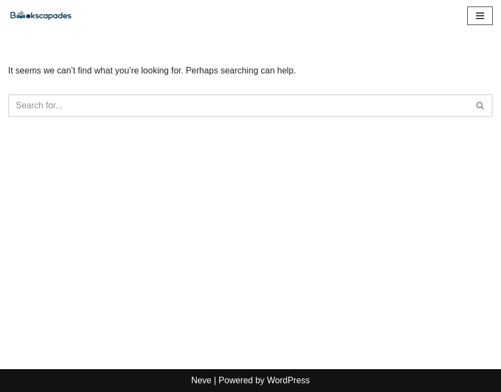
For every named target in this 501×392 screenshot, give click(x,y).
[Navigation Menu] (480, 16)
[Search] (238, 105)
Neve (201, 380)
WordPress (288, 380)
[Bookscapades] (40, 15)
